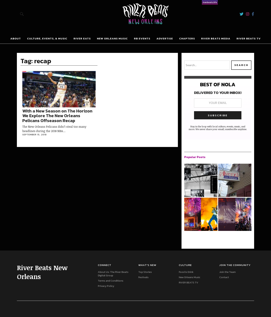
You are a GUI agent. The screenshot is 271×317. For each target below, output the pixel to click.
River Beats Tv (249, 38)
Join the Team (227, 272)
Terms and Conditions (110, 281)
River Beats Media (215, 38)
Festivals (143, 277)
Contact (224, 277)
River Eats (82, 38)
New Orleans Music (112, 38)
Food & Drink (186, 272)
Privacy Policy (106, 286)
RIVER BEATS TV (188, 282)
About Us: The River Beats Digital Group (113, 273)
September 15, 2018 (34, 134)
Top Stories (145, 272)
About (15, 38)
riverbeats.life (210, 2)
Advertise (164, 38)
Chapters (187, 38)
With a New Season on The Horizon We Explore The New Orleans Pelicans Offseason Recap (57, 116)
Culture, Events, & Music (47, 38)
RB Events (142, 38)
